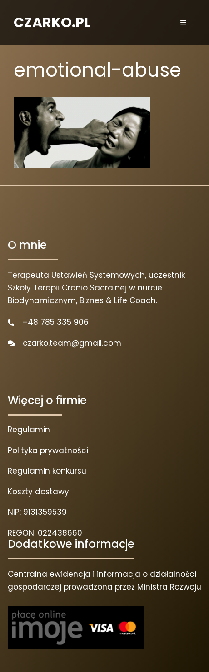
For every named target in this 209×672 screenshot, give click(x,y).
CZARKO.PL (52, 22)
